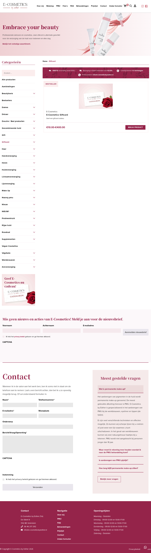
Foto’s (64, 5)
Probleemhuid (8, 218)
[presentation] (22, 350)
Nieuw (5, 204)
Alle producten (8, 79)
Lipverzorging (8, 184)
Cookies (147, 547)
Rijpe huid (6, 225)
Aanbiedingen (8, 86)
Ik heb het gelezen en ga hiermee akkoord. (28, 337)
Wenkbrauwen (8, 260)
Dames (5, 107)
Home (45, 61)
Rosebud (6, 232)
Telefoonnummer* (46, 400)
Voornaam (7, 325)
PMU (55, 5)
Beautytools (7, 93)
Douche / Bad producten (13, 121)
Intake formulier (120, 6)
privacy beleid (19, 337)
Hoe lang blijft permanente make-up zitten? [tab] (118, 468)
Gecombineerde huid (11, 128)
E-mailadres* (8, 411)
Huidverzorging (9, 170)
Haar (4, 149)
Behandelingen (84, 5)
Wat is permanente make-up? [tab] (112, 389)
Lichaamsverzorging (11, 177)
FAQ (72, 5)
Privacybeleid (134, 547)
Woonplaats (43, 411)
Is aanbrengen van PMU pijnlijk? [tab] (113, 460)
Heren (4, 163)
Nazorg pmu (7, 197)
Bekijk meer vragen (109, 479)
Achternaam (48, 325)
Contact (108, 5)
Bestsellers (7, 100)
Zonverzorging (8, 267)
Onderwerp (8, 421)
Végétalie (6, 253)
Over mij (36, 6)
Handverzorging (9, 156)
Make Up (6, 190)
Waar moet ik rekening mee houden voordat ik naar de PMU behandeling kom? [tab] (120, 451)
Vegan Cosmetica (10, 246)
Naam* (6, 400)
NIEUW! (5, 211)
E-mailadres (88, 325)
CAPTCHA (7, 342)
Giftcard (5, 142)
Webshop (46, 5)
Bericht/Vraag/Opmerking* (15, 432)
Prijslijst (98, 5)
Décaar (5, 114)
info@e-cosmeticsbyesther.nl (103, 75)
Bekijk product (66, 128)
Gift (3, 135)
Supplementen (8, 239)
